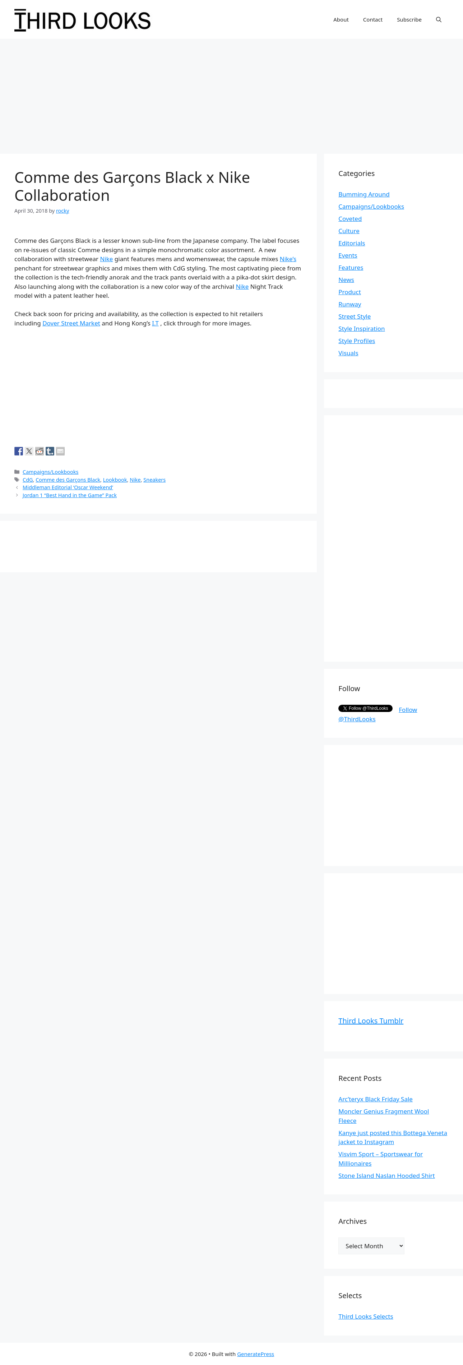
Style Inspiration (361, 328)
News (346, 280)
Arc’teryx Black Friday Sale (375, 1099)
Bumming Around (363, 194)
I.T (155, 323)
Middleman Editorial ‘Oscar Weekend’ (68, 487)
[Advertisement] (231, 92)
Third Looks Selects (365, 1316)
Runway (349, 304)
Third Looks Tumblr (370, 1021)
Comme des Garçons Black (68, 479)
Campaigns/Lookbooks (50, 471)
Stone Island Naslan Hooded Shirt (386, 1175)
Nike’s (288, 259)
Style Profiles (356, 341)
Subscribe (409, 19)
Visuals (348, 353)
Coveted (350, 218)
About (341, 19)
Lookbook (115, 479)
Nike (106, 259)
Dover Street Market (71, 323)
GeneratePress (255, 1353)
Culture (349, 231)
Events (347, 255)
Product (349, 292)
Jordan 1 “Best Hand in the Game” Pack (70, 495)
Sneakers (154, 479)
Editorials (351, 243)
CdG (28, 479)
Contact (373, 19)
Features (350, 267)
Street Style (354, 316)
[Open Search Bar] (439, 19)
